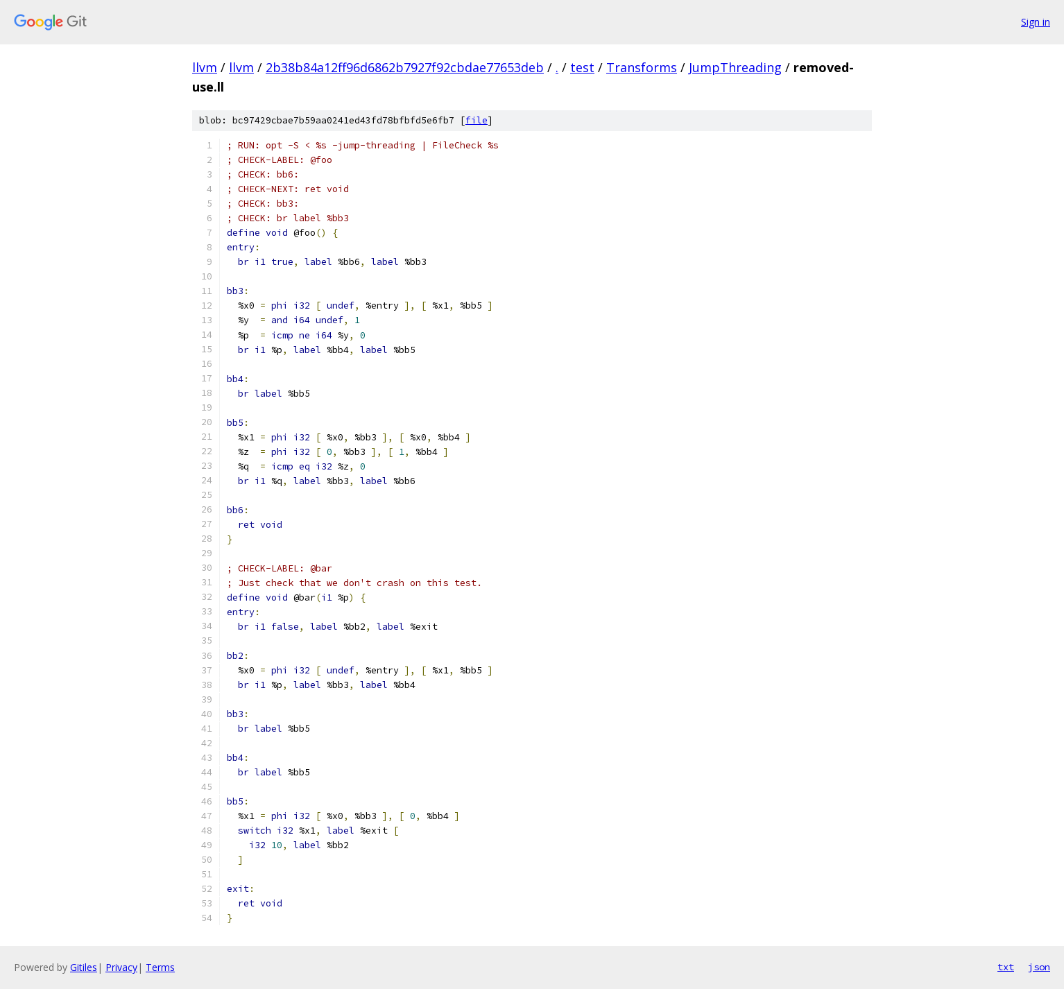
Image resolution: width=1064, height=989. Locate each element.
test (582, 67)
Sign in (1035, 21)
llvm (204, 67)
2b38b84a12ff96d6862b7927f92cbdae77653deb (405, 67)
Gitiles (83, 967)
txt (1005, 967)
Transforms (641, 67)
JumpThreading (735, 67)
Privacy (121, 967)
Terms (160, 967)
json (1039, 967)
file (476, 120)
